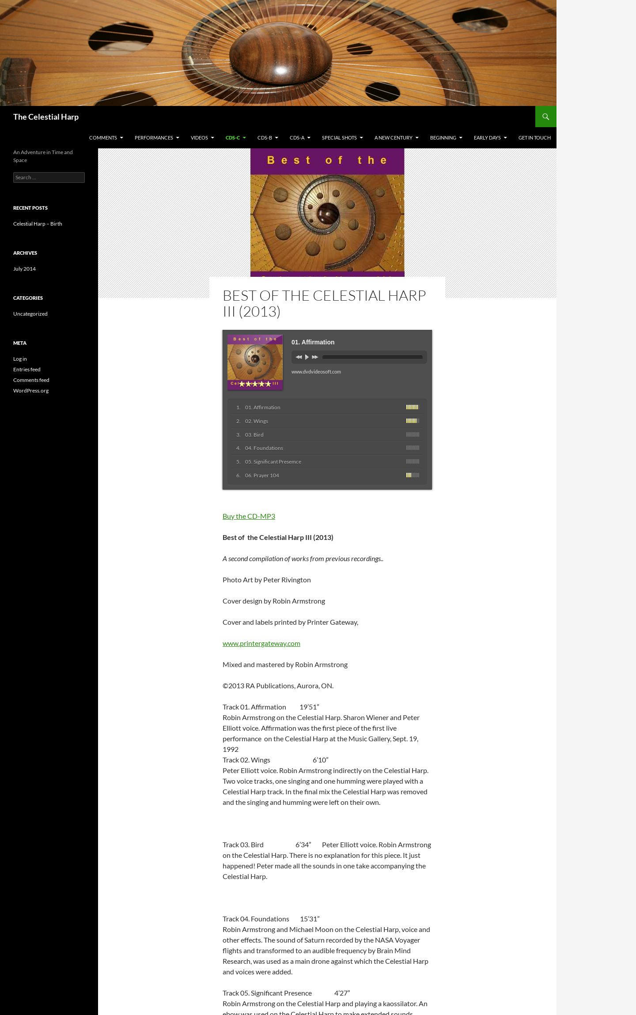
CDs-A (297, 137)
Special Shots (339, 137)
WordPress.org (31, 390)
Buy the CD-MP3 (249, 516)
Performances (154, 137)
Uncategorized (30, 313)
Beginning (443, 137)
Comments (103, 137)
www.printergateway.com (261, 643)
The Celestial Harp (46, 116)
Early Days (487, 137)
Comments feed (31, 380)
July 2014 (24, 268)
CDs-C (233, 137)
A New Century (394, 137)
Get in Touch (535, 137)
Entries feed (27, 369)
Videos (199, 137)
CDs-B (264, 137)
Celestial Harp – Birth (37, 223)
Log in (20, 358)
